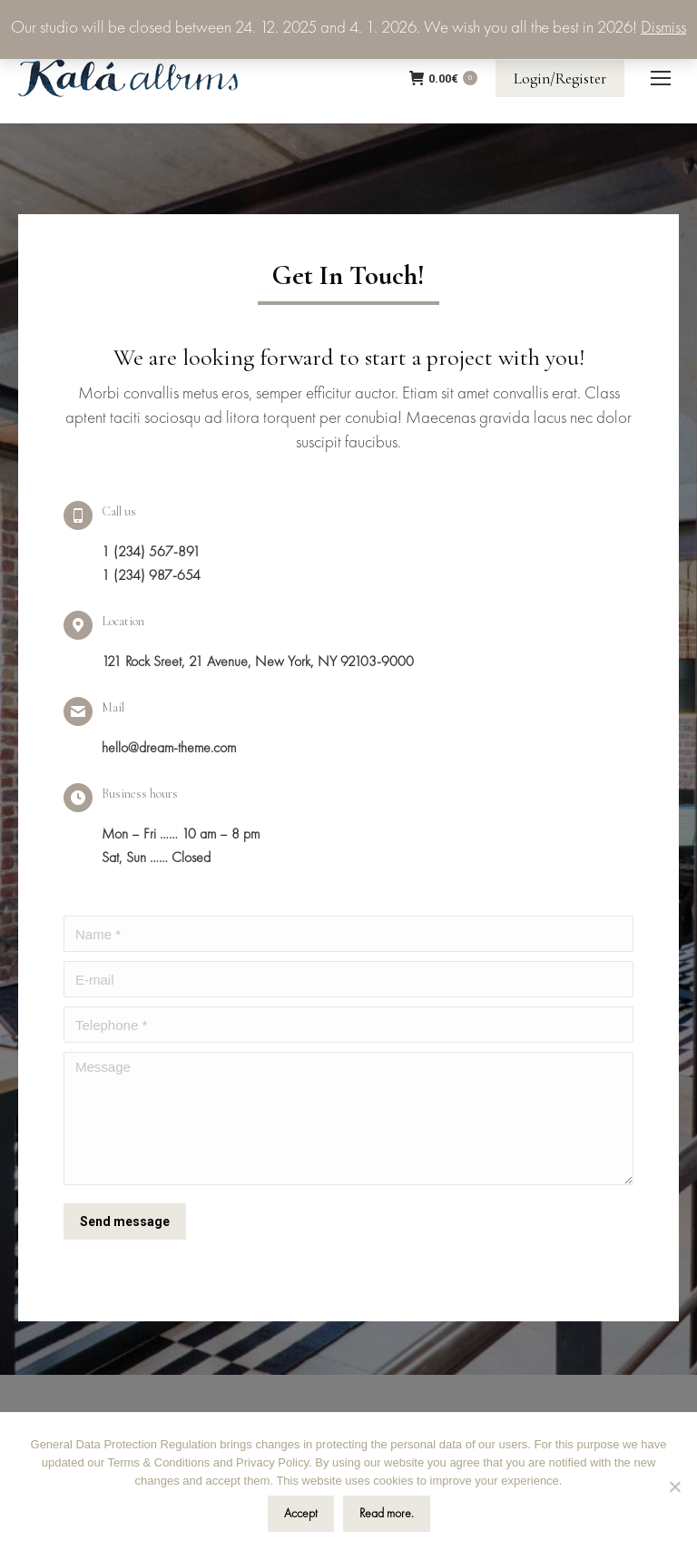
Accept (301, 1513)
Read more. (386, 1513)
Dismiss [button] (663, 28)
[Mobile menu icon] (661, 78)
